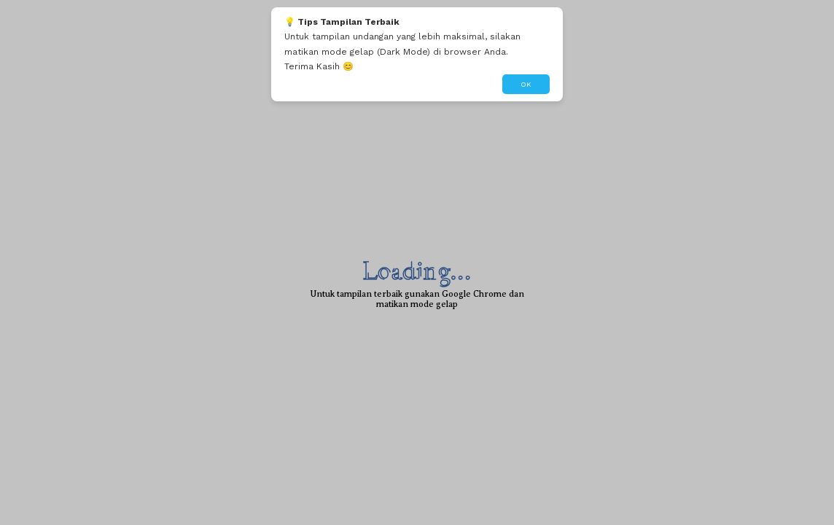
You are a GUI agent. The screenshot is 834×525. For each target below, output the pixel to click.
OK (526, 84)
